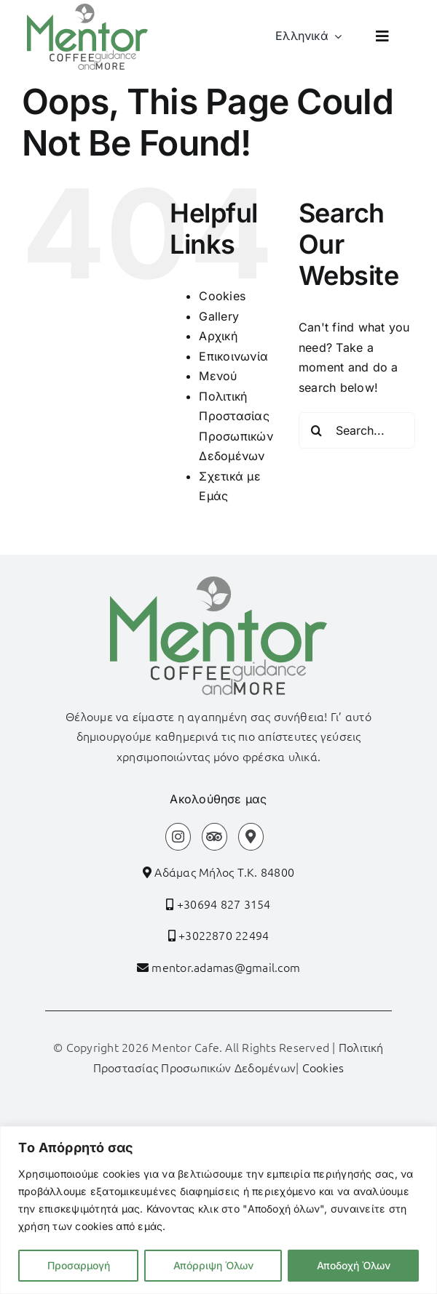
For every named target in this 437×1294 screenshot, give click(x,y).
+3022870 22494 (222, 935)
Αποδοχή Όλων (353, 1265)
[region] (218, 1210)
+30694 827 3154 (222, 904)
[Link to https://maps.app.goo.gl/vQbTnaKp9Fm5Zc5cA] (251, 837)
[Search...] (357, 430)
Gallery (219, 316)
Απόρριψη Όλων (213, 1265)
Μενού (218, 376)
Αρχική (218, 336)
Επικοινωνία (233, 356)
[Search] (317, 430)
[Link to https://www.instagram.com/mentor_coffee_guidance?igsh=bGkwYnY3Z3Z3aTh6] (178, 837)
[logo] (87, 9)
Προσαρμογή (78, 1265)
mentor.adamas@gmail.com (225, 967)
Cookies (222, 296)
